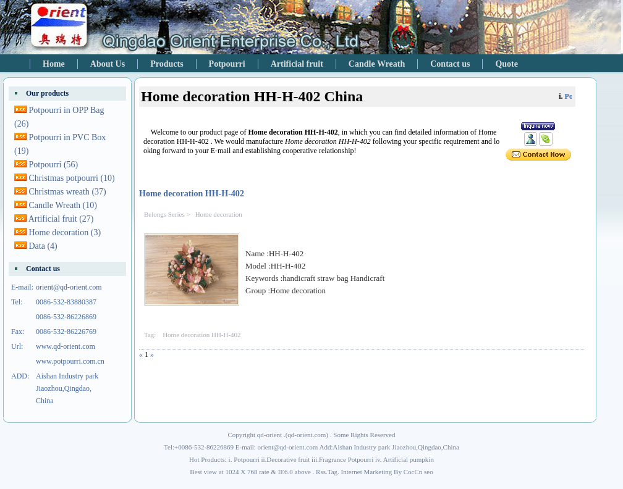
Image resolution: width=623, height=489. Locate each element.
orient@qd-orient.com (69, 287)
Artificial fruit (297, 64)
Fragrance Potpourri (346, 459)
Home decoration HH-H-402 (191, 193)
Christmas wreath (67, 191)
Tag (332, 471)
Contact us (450, 64)
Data (43, 246)
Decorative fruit (288, 459)
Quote (506, 64)
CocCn (413, 471)
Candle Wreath (377, 64)
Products (166, 64)
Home (54, 64)
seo (428, 471)
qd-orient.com (306, 434)
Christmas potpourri (72, 178)
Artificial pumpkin (408, 459)
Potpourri (227, 64)
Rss (321, 471)
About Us (107, 64)
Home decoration (218, 214)
